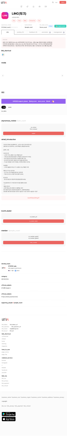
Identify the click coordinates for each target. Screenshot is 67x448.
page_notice (5, 352)
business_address (47, 397)
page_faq (4, 354)
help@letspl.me (14, 328)
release (4, 339)
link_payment (5, 383)
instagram (4, 362)
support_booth (60, 26)
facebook (4, 370)
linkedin (4, 367)
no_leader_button (33, 221)
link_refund (5, 385)
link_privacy (5, 381)
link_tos (4, 378)
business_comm (36, 397)
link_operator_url (16, 326)
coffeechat (5, 336)
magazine (4, 346)
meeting (4, 343)
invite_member (33, 242)
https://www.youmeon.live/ (9, 297)
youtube (4, 372)
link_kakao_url (14, 324)
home (3, 341)
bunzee (4, 360)
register (33, 133)
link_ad (12, 331)
